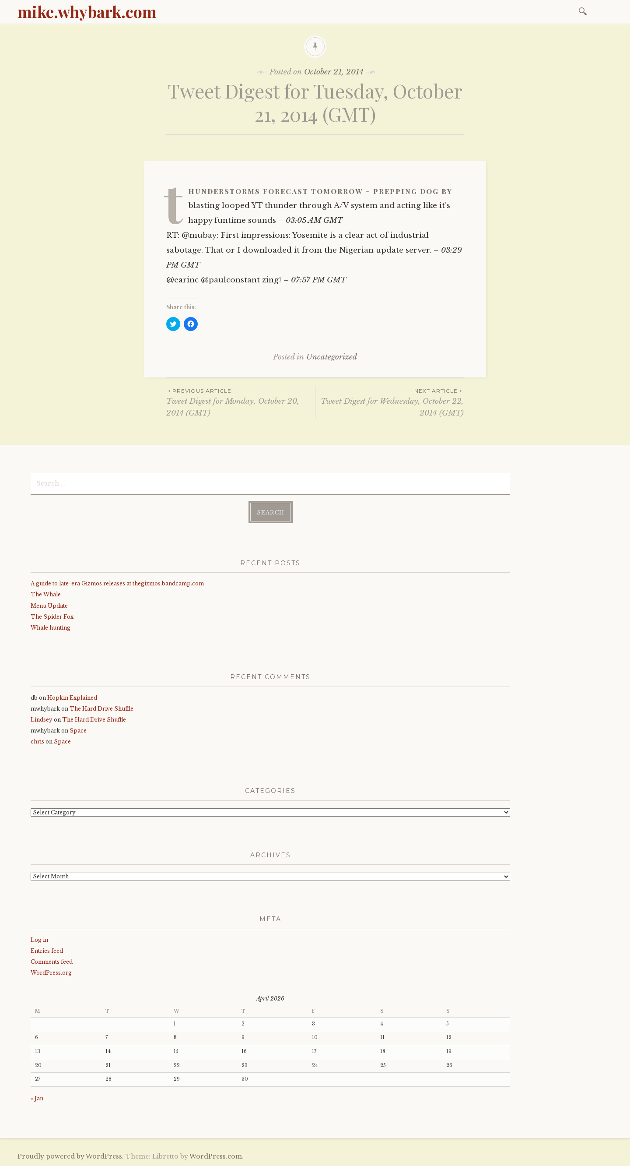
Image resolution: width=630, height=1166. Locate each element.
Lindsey (41, 719)
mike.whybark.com (87, 11)
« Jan (37, 1098)
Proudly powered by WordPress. (71, 1156)
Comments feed (52, 961)
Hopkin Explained (72, 697)
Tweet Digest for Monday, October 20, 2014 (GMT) (240, 402)
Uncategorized (331, 357)
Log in (39, 940)
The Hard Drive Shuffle (101, 708)
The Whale (46, 594)
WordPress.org (51, 972)
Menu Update (49, 605)
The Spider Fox (52, 616)
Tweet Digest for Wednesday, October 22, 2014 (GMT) (389, 402)
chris (37, 741)
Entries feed (47, 951)
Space (78, 730)
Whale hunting (50, 627)
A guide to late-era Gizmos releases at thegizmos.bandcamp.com (117, 583)
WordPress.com (215, 1156)
